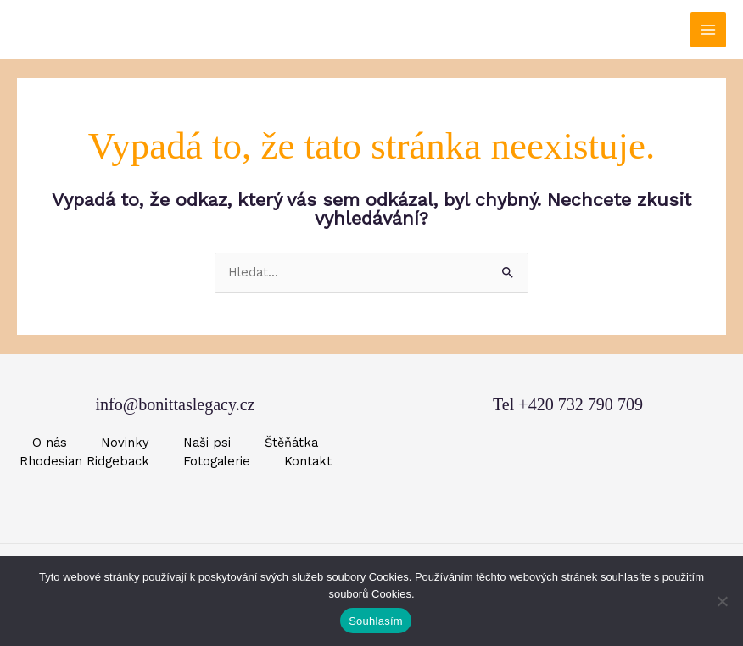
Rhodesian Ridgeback (84, 461)
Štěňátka (291, 442)
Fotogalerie (216, 461)
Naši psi (207, 442)
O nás (49, 442)
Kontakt (308, 461)
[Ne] (721, 601)
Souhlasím (376, 621)
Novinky (125, 442)
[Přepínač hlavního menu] (708, 29)
